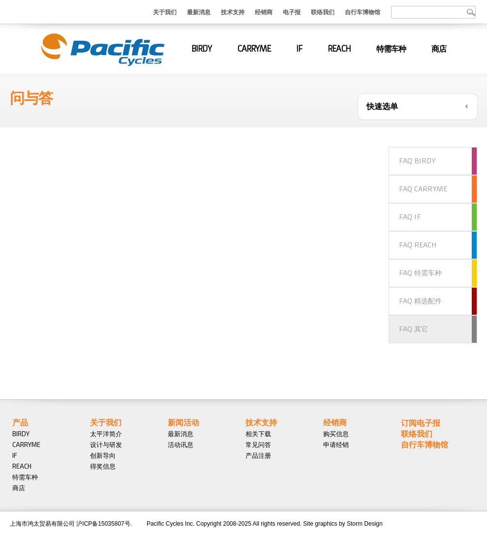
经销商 (264, 11)
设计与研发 (106, 444)
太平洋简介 (106, 434)
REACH (339, 49)
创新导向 (103, 455)
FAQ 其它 (413, 329)
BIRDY (201, 49)
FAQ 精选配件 (420, 301)
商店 (438, 49)
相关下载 (258, 434)
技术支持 (232, 11)
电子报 (292, 11)
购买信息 (336, 434)
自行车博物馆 (362, 11)
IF (299, 49)
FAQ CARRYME (423, 188)
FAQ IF (410, 216)
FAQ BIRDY (417, 160)
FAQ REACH (418, 244)
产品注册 (258, 455)
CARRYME (254, 49)
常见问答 (258, 444)
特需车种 (391, 49)
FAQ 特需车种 (420, 272)
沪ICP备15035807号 (103, 523)
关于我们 (165, 11)
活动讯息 (180, 444)
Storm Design (365, 523)
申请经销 (336, 444)
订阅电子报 (420, 422)
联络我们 (323, 11)
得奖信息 (103, 466)
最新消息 (199, 11)
